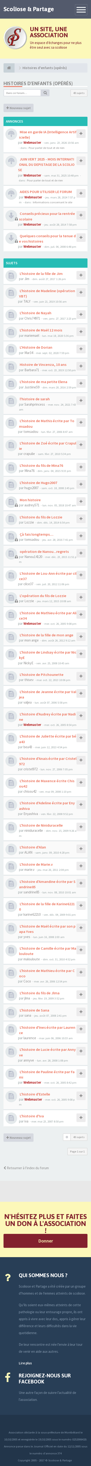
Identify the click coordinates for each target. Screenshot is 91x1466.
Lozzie (29, 522)
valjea (27, 702)
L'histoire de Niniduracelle (41, 825)
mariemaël (31, 335)
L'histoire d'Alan (32, 847)
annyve (28, 1060)
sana (27, 1015)
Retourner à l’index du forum (26, 1168)
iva (26, 1121)
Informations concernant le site (52, 202)
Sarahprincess (34, 404)
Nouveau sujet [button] (18, 108)
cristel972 (30, 769)
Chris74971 (32, 318)
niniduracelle (33, 830)
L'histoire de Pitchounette (41, 674)
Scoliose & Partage (29, 9)
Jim (26, 279)
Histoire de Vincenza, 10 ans (42, 364)
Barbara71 (31, 370)
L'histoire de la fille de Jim (41, 273)
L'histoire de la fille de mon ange (46, 635)
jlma (27, 998)
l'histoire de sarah (34, 399)
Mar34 (28, 353)
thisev (29, 680)
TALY (26, 301)
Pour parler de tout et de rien (46, 148)
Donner (45, 1241)
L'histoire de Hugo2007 (38, 482)
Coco (27, 981)
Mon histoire (30, 500)
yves (26, 937)
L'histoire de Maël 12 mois (40, 330)
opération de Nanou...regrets (44, 551)
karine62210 (32, 914)
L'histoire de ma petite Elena (43, 381)
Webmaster (32, 142)
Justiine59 (31, 387)
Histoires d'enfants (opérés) (38, 83)
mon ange (31, 640)
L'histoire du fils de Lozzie (40, 517)
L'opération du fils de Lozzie (42, 595)
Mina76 (29, 470)
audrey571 (31, 505)
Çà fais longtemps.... (36, 534)
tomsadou (30, 431)
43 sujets (79, 93)
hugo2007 (31, 488)
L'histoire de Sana (34, 1010)
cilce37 (28, 584)
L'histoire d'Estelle (34, 1094)
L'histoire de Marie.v (36, 864)
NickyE (28, 663)
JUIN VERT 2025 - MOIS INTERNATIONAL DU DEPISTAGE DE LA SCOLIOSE (46, 164)
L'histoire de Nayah (35, 313)
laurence (29, 1038)
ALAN (28, 852)
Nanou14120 (33, 556)
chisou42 (29, 791)
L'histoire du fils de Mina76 (41, 465)
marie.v (29, 869)
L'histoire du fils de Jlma (39, 993)
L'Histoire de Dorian (35, 347)
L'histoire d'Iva (31, 1116)
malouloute (31, 959)
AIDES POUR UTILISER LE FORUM (45, 191)
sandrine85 (31, 892)
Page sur (77, 1151)
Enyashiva (30, 813)
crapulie (29, 453)
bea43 (27, 747)
